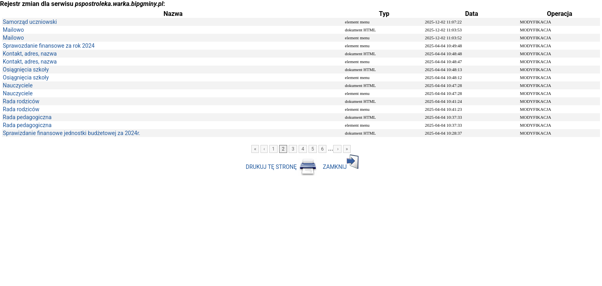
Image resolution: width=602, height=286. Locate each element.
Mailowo (13, 30)
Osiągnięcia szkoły (26, 69)
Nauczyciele (18, 85)
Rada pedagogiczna (27, 117)
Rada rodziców (21, 101)
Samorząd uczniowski (30, 22)
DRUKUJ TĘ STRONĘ (282, 167)
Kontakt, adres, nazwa (30, 53)
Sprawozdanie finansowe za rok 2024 (49, 46)
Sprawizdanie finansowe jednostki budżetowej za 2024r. (71, 133)
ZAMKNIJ (341, 167)
